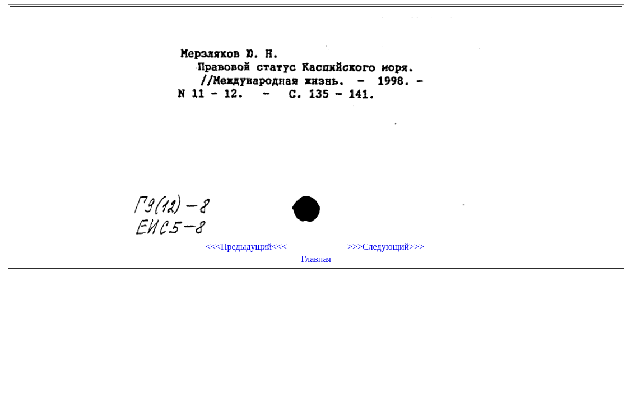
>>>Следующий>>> (385, 246)
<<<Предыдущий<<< (246, 246)
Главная (316, 259)
